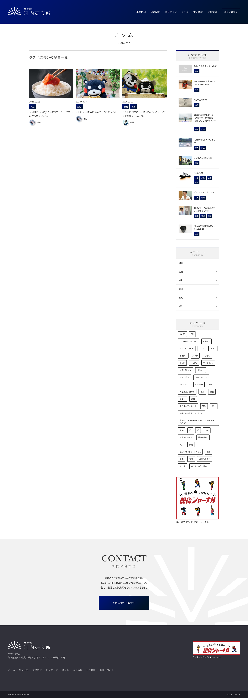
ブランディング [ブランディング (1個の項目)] (185, 370)
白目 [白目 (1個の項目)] (207, 430)
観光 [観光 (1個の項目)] (191, 444)
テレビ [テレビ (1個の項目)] (182, 363)
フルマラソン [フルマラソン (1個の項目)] (208, 363)
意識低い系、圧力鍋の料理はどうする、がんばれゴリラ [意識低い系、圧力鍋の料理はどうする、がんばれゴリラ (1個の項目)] (198, 421)
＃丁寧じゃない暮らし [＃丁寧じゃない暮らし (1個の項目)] (199, 466)
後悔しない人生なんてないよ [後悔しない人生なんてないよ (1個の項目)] (191, 413)
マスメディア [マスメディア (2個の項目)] (184, 377)
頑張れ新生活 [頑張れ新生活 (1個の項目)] (204, 459)
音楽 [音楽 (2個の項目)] (191, 459)
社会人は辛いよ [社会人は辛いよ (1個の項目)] (186, 437)
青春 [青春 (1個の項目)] (181, 459)
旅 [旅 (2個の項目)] (190, 430)
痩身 (181, 289)
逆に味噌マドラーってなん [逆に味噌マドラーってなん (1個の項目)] (190, 451)
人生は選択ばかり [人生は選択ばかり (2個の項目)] (187, 391)
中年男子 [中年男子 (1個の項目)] (199, 384)
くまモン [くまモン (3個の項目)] (206, 341)
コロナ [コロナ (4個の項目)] (213, 348)
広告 (181, 271)
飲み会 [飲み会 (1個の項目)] (182, 466)
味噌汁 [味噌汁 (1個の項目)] (182, 399)
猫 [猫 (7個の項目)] (198, 430)
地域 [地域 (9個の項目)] (193, 399)
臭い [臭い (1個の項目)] (181, 444)
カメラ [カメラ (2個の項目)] (201, 348)
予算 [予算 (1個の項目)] (210, 384)
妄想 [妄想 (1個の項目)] (204, 406)
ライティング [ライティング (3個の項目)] (184, 384)
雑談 (181, 306)
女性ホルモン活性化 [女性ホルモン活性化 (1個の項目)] (188, 406)
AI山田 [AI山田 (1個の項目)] (182, 334)
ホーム (11, 670)
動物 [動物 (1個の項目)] (212, 391)
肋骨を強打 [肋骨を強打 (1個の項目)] (203, 437)
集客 (181, 297)
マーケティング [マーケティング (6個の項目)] (201, 377)
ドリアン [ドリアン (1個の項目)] (194, 363)
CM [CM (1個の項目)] (192, 334)
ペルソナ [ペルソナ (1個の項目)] (200, 370)
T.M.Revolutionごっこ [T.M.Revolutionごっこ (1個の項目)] (188, 341)
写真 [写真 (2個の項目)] (202, 391)
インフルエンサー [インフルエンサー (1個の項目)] (187, 348)
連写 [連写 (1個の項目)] (209, 451)
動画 (181, 262)
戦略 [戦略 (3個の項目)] (181, 430)
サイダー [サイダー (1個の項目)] (183, 355)
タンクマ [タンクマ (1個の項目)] (207, 355)
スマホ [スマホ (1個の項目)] (195, 355)
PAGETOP (232, 695)
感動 (181, 280)
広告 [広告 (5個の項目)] (214, 406)
